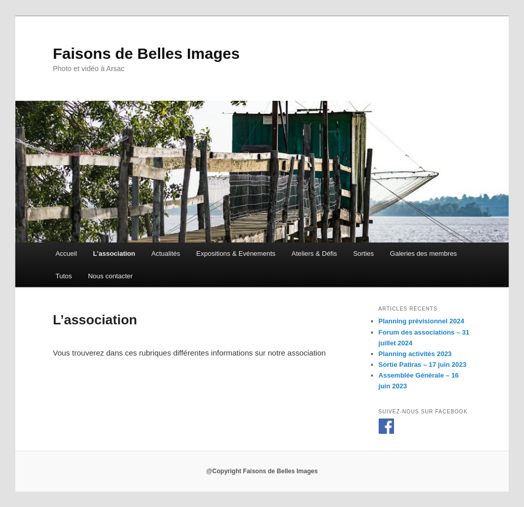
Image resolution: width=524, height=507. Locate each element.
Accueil (66, 253)
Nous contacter (110, 276)
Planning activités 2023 (415, 354)
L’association (114, 253)
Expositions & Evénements (236, 253)
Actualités (165, 253)
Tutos (63, 276)
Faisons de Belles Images (146, 53)
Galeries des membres (423, 253)
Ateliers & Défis (314, 253)
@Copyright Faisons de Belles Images (262, 471)
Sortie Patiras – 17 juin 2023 (423, 364)
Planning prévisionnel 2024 (422, 321)
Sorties (363, 253)
